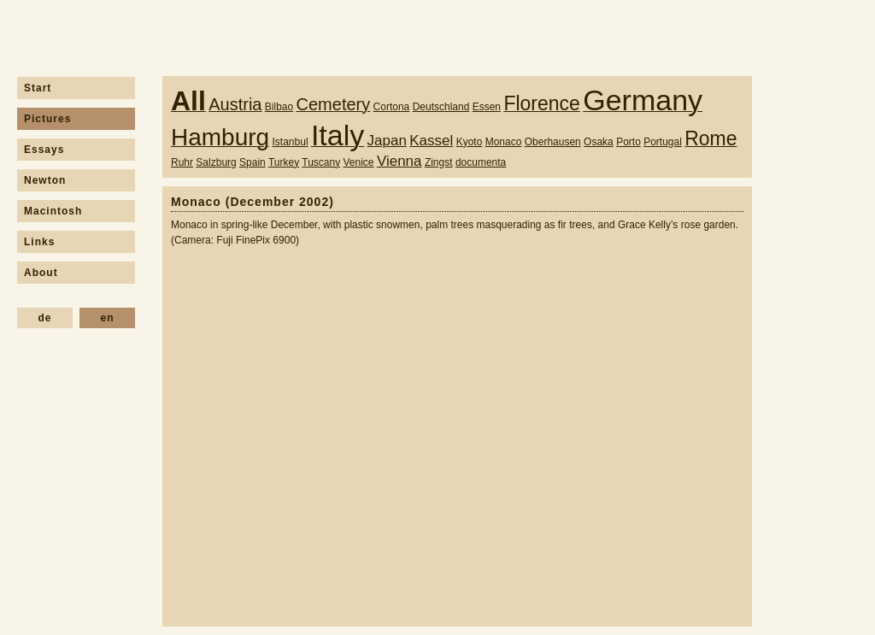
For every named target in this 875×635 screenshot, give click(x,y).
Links (39, 242)
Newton (45, 180)
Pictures (47, 119)
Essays (44, 150)
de (44, 318)
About (41, 273)
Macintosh (53, 211)
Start (37, 88)
